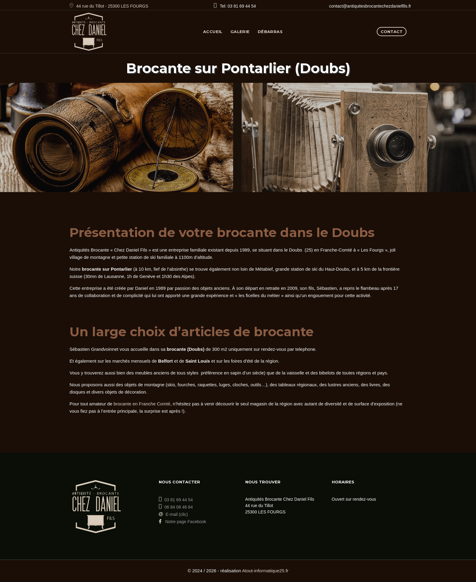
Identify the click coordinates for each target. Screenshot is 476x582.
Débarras (270, 31)
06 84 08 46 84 (179, 507)
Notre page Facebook (182, 521)
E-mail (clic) (177, 514)
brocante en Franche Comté (142, 403)
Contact (392, 31)
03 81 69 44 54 (179, 499)
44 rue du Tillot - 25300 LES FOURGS (112, 6)
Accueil (213, 31)
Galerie (240, 31)
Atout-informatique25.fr (265, 570)
